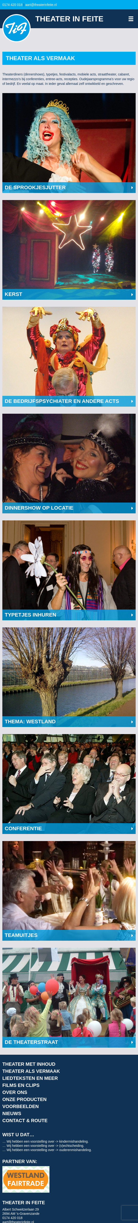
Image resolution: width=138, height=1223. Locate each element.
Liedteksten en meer (30, 1078)
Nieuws (11, 1113)
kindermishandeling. (74, 1141)
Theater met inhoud (28, 1064)
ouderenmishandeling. (75, 1150)
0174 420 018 (12, 5)
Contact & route (25, 1120)
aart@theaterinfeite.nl (41, 5)
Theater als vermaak (31, 1071)
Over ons (14, 1092)
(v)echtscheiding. (71, 1146)
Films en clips (21, 1085)
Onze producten (24, 1099)
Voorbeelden (20, 1106)
